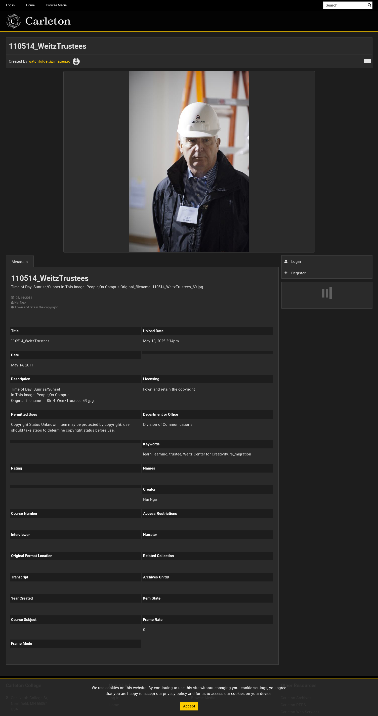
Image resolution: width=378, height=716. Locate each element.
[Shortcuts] (367, 60)
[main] (189, 353)
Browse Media (56, 5)
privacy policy (175, 693)
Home (30, 5)
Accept (189, 705)
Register (295, 272)
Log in (10, 5)
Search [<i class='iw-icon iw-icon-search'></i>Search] (369, 5)
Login (292, 261)
